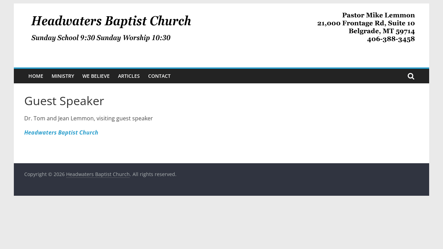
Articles (129, 76)
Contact (159, 76)
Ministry (63, 76)
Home (35, 76)
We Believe (96, 76)
